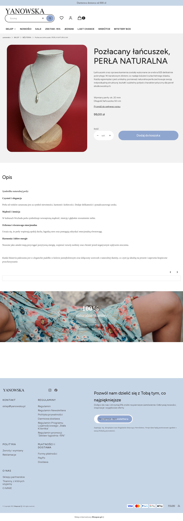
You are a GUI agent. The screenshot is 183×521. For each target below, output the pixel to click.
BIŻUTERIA (27, 37)
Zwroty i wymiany (13, 450)
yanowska (6, 37)
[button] (50, 18)
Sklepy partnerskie (14, 477)
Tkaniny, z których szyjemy (13, 483)
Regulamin (44, 406)
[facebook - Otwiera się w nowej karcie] (56, 390)
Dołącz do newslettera (114, 419)
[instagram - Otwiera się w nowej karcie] (50, 390)
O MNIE (7, 488)
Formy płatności (47, 453)
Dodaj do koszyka (148, 135)
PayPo (41, 457)
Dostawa (43, 462)
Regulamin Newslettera (52, 410)
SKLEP (16, 37)
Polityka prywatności (50, 414)
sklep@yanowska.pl (14, 406)
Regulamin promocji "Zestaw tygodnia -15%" (51, 434)
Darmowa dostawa (49, 418)
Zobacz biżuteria (91, 327)
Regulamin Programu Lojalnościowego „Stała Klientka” (52, 425)
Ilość (96, 128)
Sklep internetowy (88, 517)
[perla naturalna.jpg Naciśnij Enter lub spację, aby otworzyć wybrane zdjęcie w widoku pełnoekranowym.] (47, 98)
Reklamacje (9, 454)
